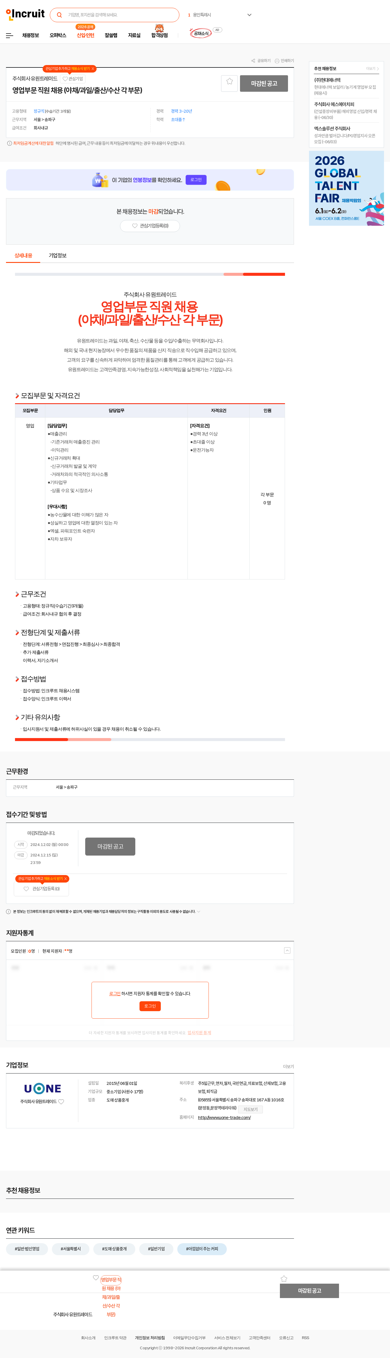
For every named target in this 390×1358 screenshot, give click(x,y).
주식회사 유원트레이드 (34, 78)
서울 (59, 787)
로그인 (115, 994)
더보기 (288, 1066)
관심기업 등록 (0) (41, 889)
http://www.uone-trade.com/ (224, 1117)
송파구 (72, 787)
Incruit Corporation (201, 1348)
